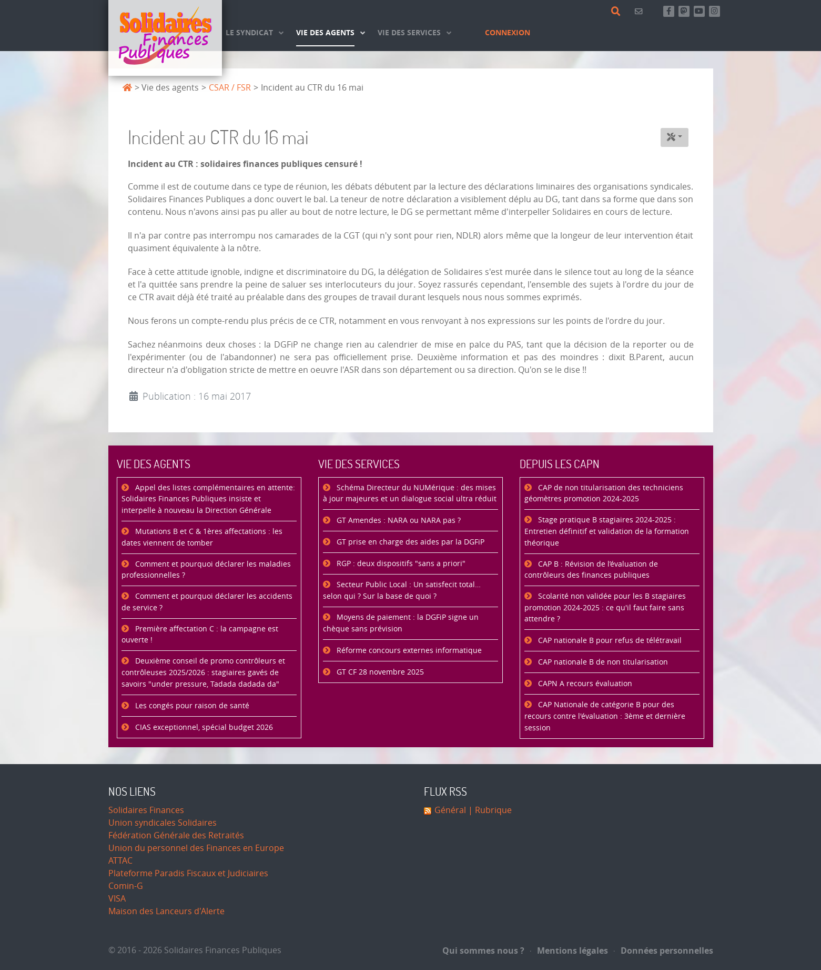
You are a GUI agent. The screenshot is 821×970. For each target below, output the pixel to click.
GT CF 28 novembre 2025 (379, 672)
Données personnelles (663, 950)
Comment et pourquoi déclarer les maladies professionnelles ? (206, 570)
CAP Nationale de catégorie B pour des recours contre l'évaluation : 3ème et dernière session (604, 716)
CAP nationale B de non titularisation (602, 662)
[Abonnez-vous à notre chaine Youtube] (699, 11)
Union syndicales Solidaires (162, 823)
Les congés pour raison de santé (191, 705)
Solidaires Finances (146, 810)
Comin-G (125, 886)
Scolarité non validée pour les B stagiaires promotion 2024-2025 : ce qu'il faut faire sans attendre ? (605, 607)
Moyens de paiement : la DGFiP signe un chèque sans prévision (401, 623)
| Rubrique (489, 810)
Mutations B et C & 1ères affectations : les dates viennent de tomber (201, 537)
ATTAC (120, 861)
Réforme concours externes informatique (408, 650)
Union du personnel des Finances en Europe (196, 848)
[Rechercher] (617, 11)
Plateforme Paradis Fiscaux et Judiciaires (188, 873)
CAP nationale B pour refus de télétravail (609, 640)
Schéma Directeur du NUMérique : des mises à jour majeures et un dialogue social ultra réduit (409, 493)
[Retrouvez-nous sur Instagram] (714, 11)
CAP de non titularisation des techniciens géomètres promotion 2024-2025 (603, 493)
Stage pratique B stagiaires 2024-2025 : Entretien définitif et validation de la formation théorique (606, 531)
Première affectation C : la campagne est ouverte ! (199, 635)
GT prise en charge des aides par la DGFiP (409, 542)
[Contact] (640, 11)
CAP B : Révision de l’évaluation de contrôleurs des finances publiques (591, 570)
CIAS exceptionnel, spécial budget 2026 (203, 727)
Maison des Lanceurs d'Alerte (166, 911)
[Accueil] (165, 38)
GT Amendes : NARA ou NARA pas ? (398, 520)
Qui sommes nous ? (483, 950)
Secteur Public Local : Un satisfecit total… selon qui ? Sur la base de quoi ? (402, 590)
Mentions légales (569, 950)
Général (450, 810)
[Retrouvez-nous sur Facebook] (668, 11)
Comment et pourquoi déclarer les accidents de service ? (206, 602)
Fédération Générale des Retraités (176, 835)
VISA (117, 899)
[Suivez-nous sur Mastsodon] (684, 11)
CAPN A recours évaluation (584, 683)
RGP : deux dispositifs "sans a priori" (400, 563)
